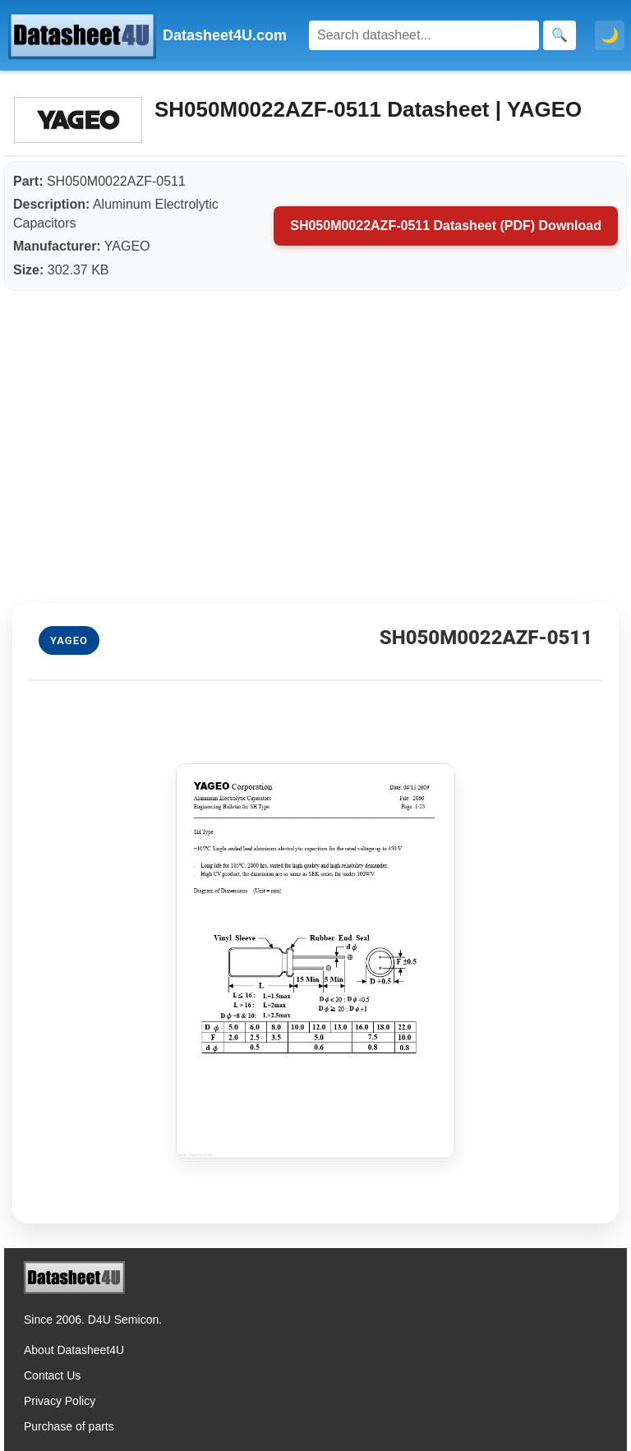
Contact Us (52, 1375)
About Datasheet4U (74, 1350)
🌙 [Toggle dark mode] (610, 35)
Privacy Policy (59, 1400)
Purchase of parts (69, 1426)
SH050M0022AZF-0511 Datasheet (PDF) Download (445, 226)
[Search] (424, 35)
